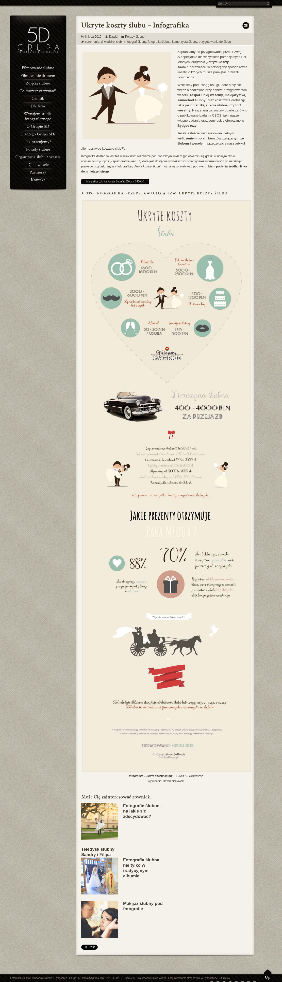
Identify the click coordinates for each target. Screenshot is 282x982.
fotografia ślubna (159, 42)
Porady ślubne (135, 36)
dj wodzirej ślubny (113, 42)
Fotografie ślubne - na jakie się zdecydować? (142, 811)
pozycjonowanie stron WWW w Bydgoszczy (192, 978)
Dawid (113, 36)
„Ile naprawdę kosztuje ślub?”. (103, 148)
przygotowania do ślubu (215, 42)
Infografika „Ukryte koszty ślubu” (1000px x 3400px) (115, 181)
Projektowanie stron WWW (151, 978)
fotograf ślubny (136, 42)
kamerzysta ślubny (184, 42)
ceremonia (92, 42)
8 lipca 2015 (93, 36)
